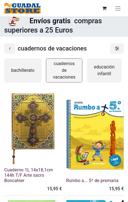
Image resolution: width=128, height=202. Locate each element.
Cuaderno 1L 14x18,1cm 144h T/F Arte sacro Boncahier (28, 175)
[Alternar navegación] (118, 8)
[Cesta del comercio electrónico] (104, 8)
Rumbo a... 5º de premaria (92, 180)
